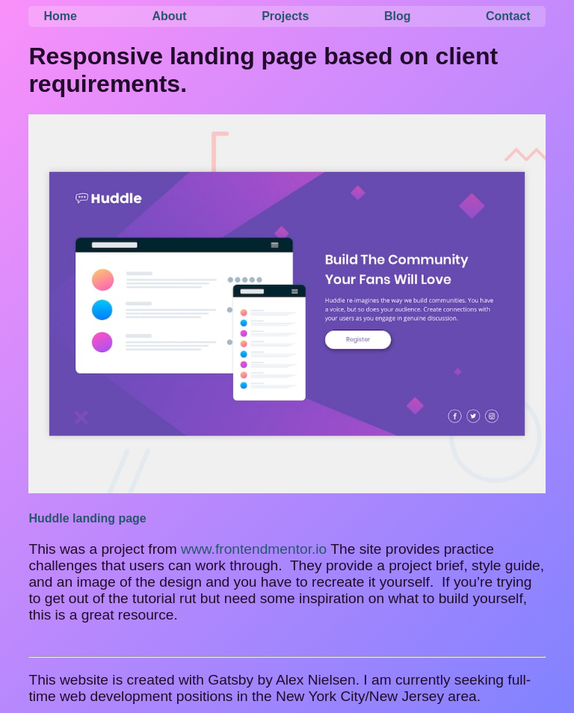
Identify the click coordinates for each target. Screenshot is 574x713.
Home (59, 16)
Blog (397, 16)
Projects (285, 16)
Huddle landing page (87, 518)
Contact (508, 16)
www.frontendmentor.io (254, 549)
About (169, 16)
